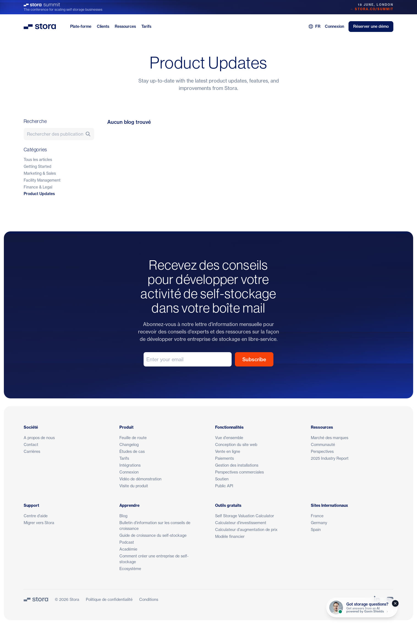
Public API (224, 485)
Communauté (323, 444)
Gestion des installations (236, 465)
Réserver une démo (371, 26)
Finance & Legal (38, 187)
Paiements (224, 458)
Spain (316, 529)
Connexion (334, 26)
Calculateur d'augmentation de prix (246, 529)
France (317, 515)
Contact (31, 444)
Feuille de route (133, 437)
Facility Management (42, 180)
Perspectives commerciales (239, 472)
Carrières (32, 451)
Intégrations (130, 465)
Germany (319, 522)
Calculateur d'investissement (240, 522)
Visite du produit (133, 485)
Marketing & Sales (40, 173)
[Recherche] (89, 134)
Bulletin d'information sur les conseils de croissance (154, 525)
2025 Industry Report (330, 458)
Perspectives (322, 451)
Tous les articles (38, 159)
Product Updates (39, 193)
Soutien (222, 479)
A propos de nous (39, 437)
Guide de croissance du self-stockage (152, 535)
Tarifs (146, 26)
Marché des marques (329, 437)
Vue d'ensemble (229, 437)
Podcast (126, 542)
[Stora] (36, 599)
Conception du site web (236, 444)
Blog (123, 515)
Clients (103, 26)
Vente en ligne (227, 451)
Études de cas (132, 451)
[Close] (395, 603)
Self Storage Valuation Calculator (244, 515)
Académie (128, 549)
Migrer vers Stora (39, 522)
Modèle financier (230, 536)
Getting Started (37, 166)
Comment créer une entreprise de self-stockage (153, 559)
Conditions (148, 599)
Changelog (129, 444)
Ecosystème (130, 568)
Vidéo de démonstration (140, 479)
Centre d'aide (36, 515)
